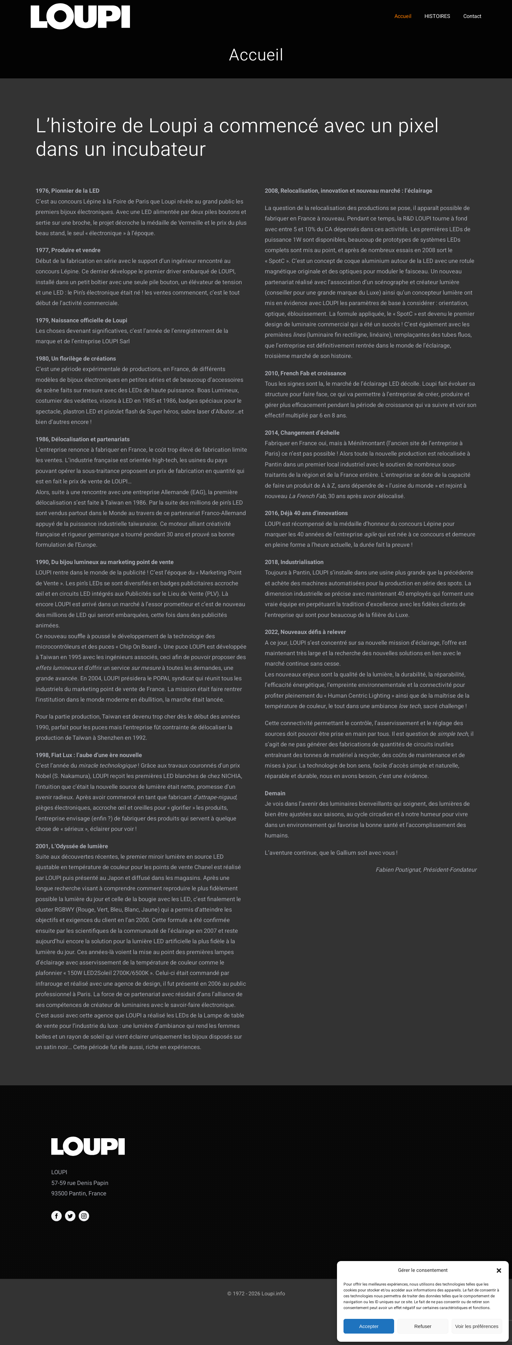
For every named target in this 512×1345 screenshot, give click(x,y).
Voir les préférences (477, 1326)
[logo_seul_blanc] (80, 6)
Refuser (423, 1326)
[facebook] (56, 1216)
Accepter (368, 1326)
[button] (499, 1270)
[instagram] (84, 1216)
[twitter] (70, 1216)
